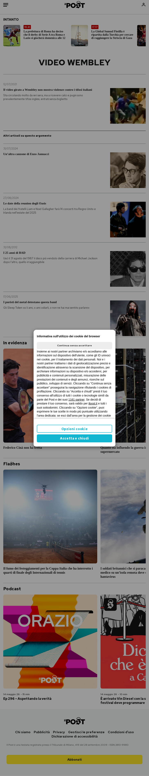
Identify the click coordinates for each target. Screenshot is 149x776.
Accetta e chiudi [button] (74, 438)
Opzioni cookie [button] (74, 429)
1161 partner (76, 399)
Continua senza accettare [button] (74, 345)
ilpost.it (92, 403)
